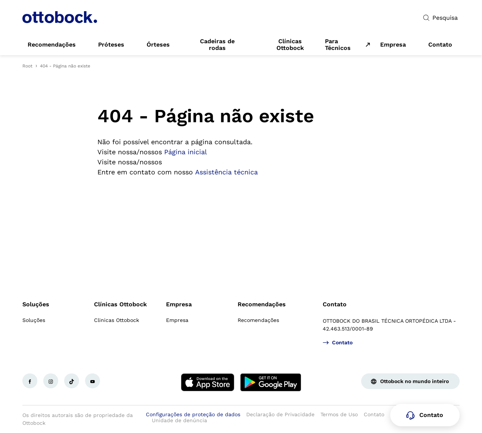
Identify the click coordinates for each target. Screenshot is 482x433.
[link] (52, 45)
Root (27, 66)
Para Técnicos (338, 44)
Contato (335, 304)
